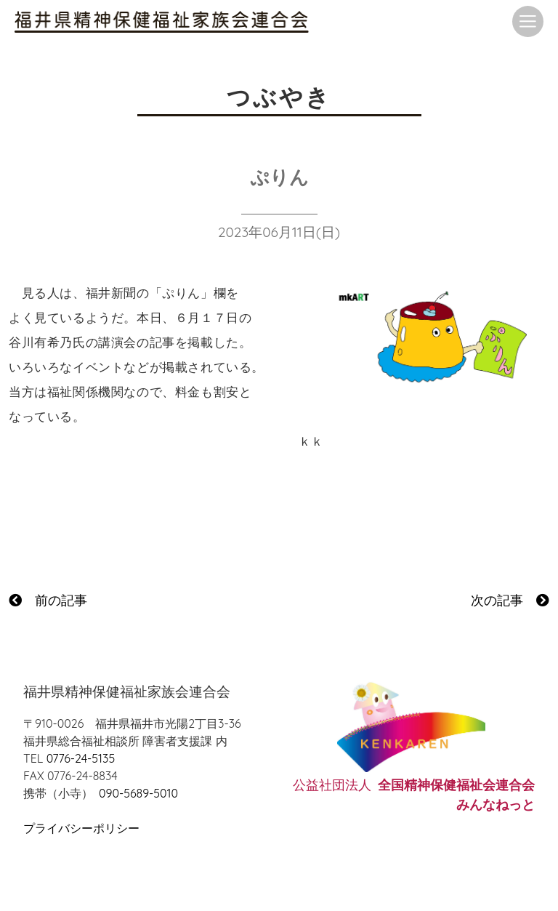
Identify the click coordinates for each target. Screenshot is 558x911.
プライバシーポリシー (81, 828)
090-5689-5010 (138, 793)
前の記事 (48, 600)
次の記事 (510, 600)
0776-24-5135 (80, 758)
